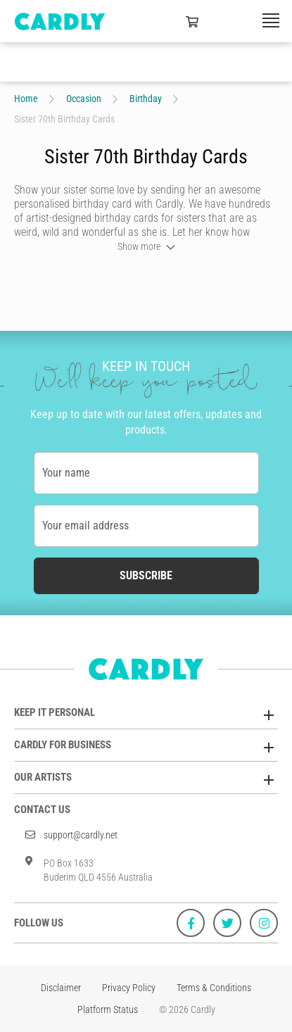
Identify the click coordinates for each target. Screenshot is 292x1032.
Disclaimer (61, 987)
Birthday (145, 98)
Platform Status (107, 1009)
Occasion (83, 98)
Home (26, 98)
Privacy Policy (128, 987)
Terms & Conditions (214, 987)
